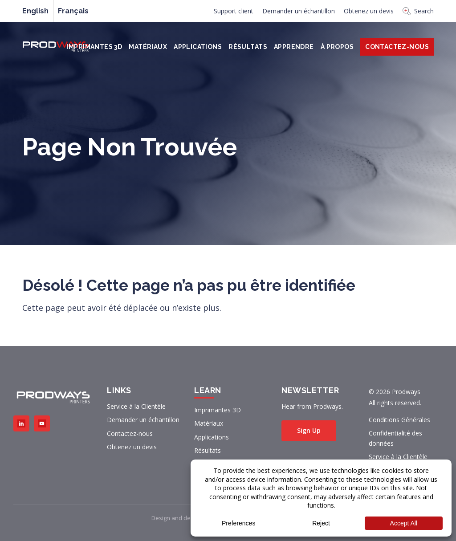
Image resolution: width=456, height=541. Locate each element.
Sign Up (309, 430)
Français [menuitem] (73, 11)
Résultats (247, 46)
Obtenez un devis (369, 11)
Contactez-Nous (397, 46)
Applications (198, 46)
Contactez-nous (130, 433)
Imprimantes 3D (94, 46)
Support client (233, 11)
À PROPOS (337, 46)
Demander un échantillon (298, 11)
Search (418, 11)
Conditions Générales (399, 419)
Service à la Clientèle (136, 406)
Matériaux (148, 46)
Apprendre (294, 46)
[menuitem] (233, 13)
